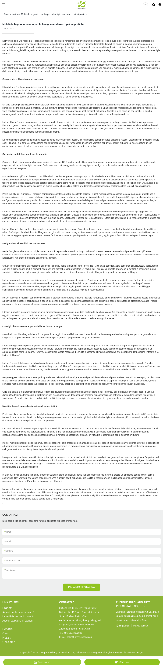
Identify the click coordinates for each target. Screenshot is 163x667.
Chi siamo (8, 642)
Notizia (15, 14)
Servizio (7, 629)
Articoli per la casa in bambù (18, 612)
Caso (5, 633)
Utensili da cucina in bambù (18, 616)
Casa (6, 14)
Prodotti (7, 608)
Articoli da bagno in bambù (17, 620)
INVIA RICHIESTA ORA (81, 587)
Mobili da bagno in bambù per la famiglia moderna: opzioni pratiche (54, 14)
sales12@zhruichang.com (79, 637)
